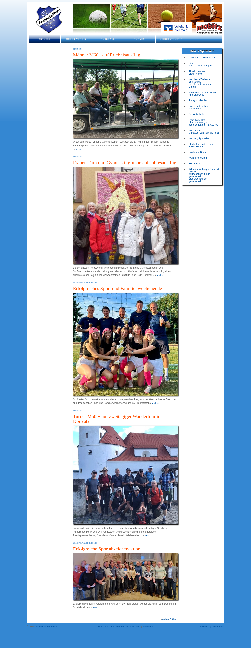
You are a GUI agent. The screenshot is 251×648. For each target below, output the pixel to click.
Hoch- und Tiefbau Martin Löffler (198, 107)
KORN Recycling (198, 157)
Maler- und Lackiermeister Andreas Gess (203, 93)
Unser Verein (76, 39)
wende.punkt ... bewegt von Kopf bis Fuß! (204, 131)
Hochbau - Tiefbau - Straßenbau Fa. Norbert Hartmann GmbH (200, 83)
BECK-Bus (194, 163)
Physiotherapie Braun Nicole (197, 72)
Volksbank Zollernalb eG (202, 57)
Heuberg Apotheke (199, 138)
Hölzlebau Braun (198, 152)
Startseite (103, 626)
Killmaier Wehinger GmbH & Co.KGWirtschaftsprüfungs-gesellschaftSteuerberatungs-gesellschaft (204, 175)
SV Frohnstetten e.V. (46, 626)
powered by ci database (211, 626)
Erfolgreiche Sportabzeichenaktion (106, 548)
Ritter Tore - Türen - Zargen (200, 64)
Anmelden (147, 626)
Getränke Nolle (197, 114)
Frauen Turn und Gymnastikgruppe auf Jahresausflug (124, 162)
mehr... (79, 149)
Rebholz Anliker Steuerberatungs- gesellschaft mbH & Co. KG (203, 122)
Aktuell (45, 39)
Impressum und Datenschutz (125, 626)
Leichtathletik (171, 39)
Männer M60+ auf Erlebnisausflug (106, 54)
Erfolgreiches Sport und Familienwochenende (117, 288)
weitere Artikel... (170, 619)
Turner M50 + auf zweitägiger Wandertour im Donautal (117, 419)
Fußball (108, 39)
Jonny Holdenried (198, 100)
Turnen (139, 39)
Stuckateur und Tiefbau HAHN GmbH (201, 145)
